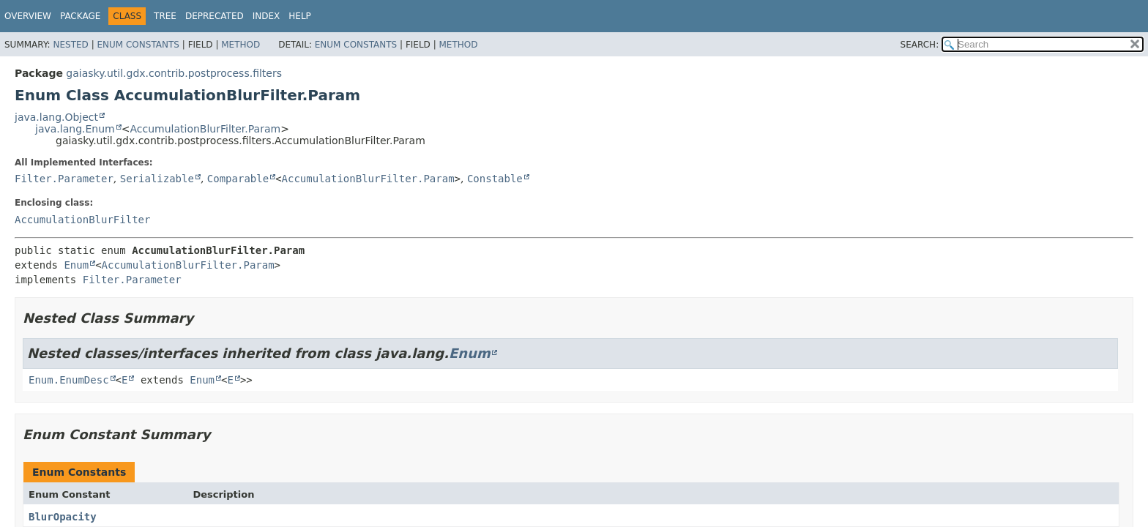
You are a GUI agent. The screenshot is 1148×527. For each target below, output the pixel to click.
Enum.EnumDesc (69, 380)
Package (80, 16)
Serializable (157, 178)
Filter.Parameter (64, 178)
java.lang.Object (56, 117)
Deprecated (214, 16)
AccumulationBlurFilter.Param (205, 129)
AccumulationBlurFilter (82, 219)
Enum (76, 265)
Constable (495, 178)
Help (299, 16)
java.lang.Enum (75, 129)
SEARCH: (920, 45)
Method (240, 45)
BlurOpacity (63, 517)
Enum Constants (138, 45)
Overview (27, 16)
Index (266, 16)
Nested (70, 45)
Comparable (238, 178)
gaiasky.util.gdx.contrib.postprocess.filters (174, 73)
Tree (165, 16)
